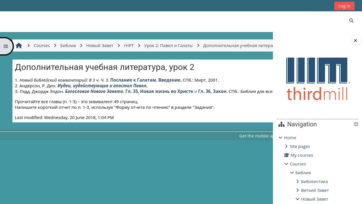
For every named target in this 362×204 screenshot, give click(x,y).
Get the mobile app (203, 153)
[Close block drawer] (356, 40)
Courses (298, 164)
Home (290, 137)
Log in (344, 5)
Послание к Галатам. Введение (144, 92)
